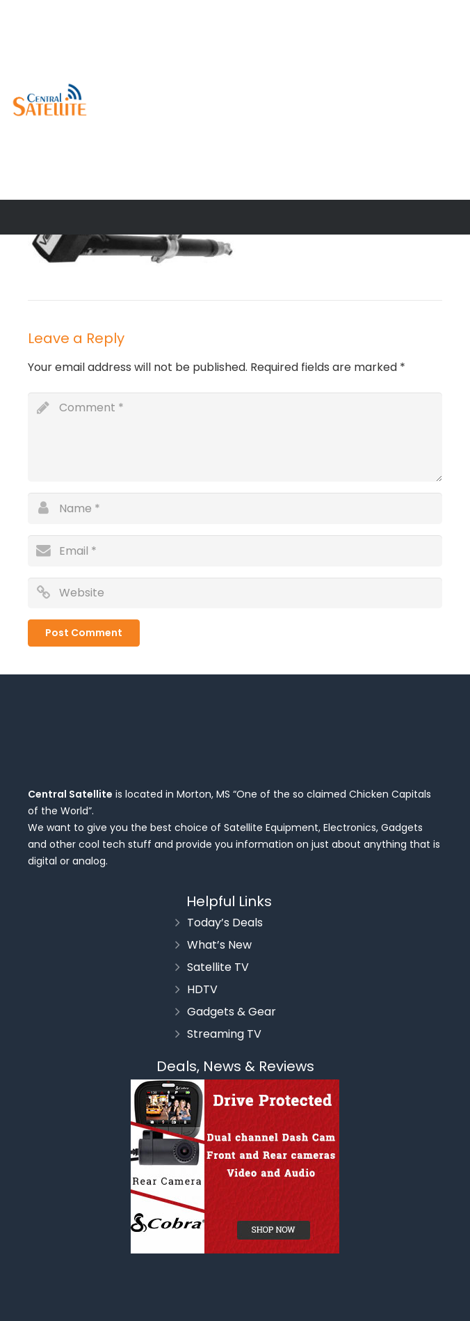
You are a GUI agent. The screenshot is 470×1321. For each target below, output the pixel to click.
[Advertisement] (294, 97)
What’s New (219, 945)
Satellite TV (218, 967)
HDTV (202, 989)
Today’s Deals (225, 923)
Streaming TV (224, 1034)
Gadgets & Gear (231, 1012)
